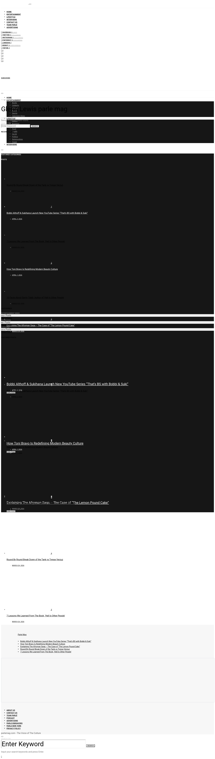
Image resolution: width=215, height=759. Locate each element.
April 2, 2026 (17, 397)
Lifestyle (11, 17)
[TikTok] (5, 47)
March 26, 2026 (18, 191)
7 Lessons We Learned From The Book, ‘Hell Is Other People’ (36, 241)
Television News (18, 116)
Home (9, 12)
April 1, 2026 (17, 449)
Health (14, 131)
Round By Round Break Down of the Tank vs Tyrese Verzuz (35, 185)
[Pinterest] (11, 40)
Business (15, 124)
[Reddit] (10, 45)
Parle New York (14, 726)
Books (14, 103)
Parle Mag (22, 635)
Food (14, 129)
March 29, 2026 (18, 331)
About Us (11, 710)
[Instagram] (12, 37)
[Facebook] (9, 32)
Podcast (11, 718)
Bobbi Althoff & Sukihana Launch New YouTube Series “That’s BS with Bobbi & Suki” (67, 384)
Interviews (12, 20)
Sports (14, 113)
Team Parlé (12, 25)
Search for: (6, 123)
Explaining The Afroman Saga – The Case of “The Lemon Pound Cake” (41, 325)
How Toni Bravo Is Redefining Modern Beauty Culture (45, 443)
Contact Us (12, 22)
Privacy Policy (14, 728)
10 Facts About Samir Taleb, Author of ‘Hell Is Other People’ (35, 297)
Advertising (12, 27)
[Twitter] (11, 34)
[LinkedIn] (6, 42)
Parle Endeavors (14, 723)
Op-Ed (14, 134)
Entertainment (14, 14)
